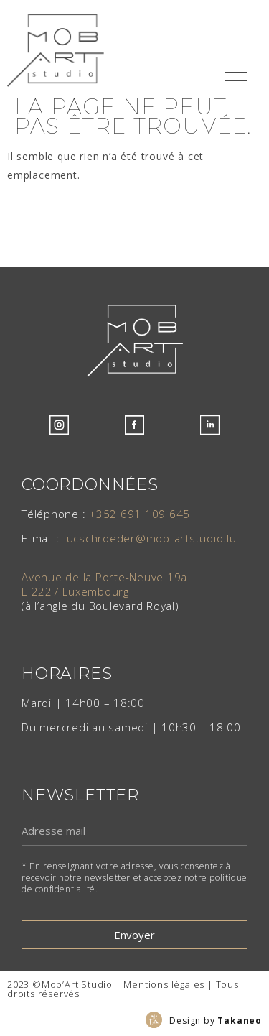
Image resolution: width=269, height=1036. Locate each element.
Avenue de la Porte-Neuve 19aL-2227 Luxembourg (104, 584)
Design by (215, 1020)
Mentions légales (163, 984)
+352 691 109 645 (139, 514)
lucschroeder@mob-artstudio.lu (150, 538)
